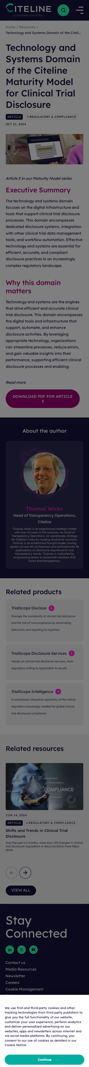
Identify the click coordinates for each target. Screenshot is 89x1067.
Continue (45, 1060)
